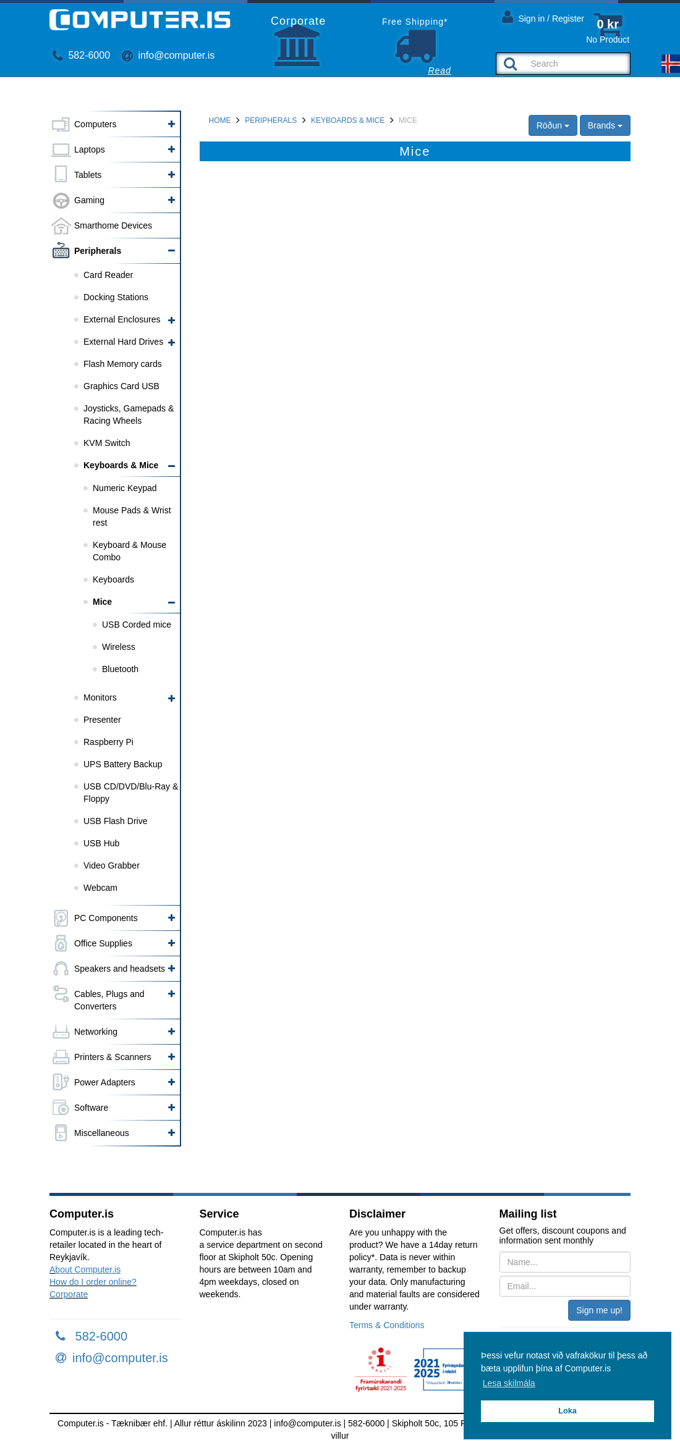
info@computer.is (168, 55)
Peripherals (97, 251)
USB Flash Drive (115, 821)
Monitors (100, 697)
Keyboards (113, 579)
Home (220, 120)
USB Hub (101, 843)
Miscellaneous (101, 1133)
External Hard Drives (123, 342)
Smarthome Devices (113, 225)
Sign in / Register (543, 16)
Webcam (100, 888)
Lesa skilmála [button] (509, 1383)
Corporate (68, 1294)
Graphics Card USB (121, 386)
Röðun (553, 125)
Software (91, 1108)
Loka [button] (567, 1411)
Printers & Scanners (112, 1057)
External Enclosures (122, 319)
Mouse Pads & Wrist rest (132, 516)
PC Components (106, 918)
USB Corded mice (136, 624)
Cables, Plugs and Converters (109, 1000)
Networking (95, 1032)
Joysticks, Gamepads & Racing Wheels (128, 414)
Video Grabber (111, 865)
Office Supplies (103, 943)
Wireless (118, 647)
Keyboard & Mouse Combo (129, 551)
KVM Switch (106, 443)
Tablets (87, 175)
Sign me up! (599, 1310)
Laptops (89, 149)
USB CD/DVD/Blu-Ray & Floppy (130, 792)
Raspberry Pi (108, 742)
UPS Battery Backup (123, 764)
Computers (95, 124)
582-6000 (81, 55)
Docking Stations (115, 297)
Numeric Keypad (125, 488)
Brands (605, 125)
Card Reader (108, 275)
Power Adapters (104, 1082)
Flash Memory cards (122, 364)
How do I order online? (93, 1282)
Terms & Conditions (386, 1325)
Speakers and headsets (119, 969)
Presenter (102, 720)
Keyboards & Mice (120, 465)
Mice (102, 602)
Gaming (89, 200)
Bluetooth (120, 669)
